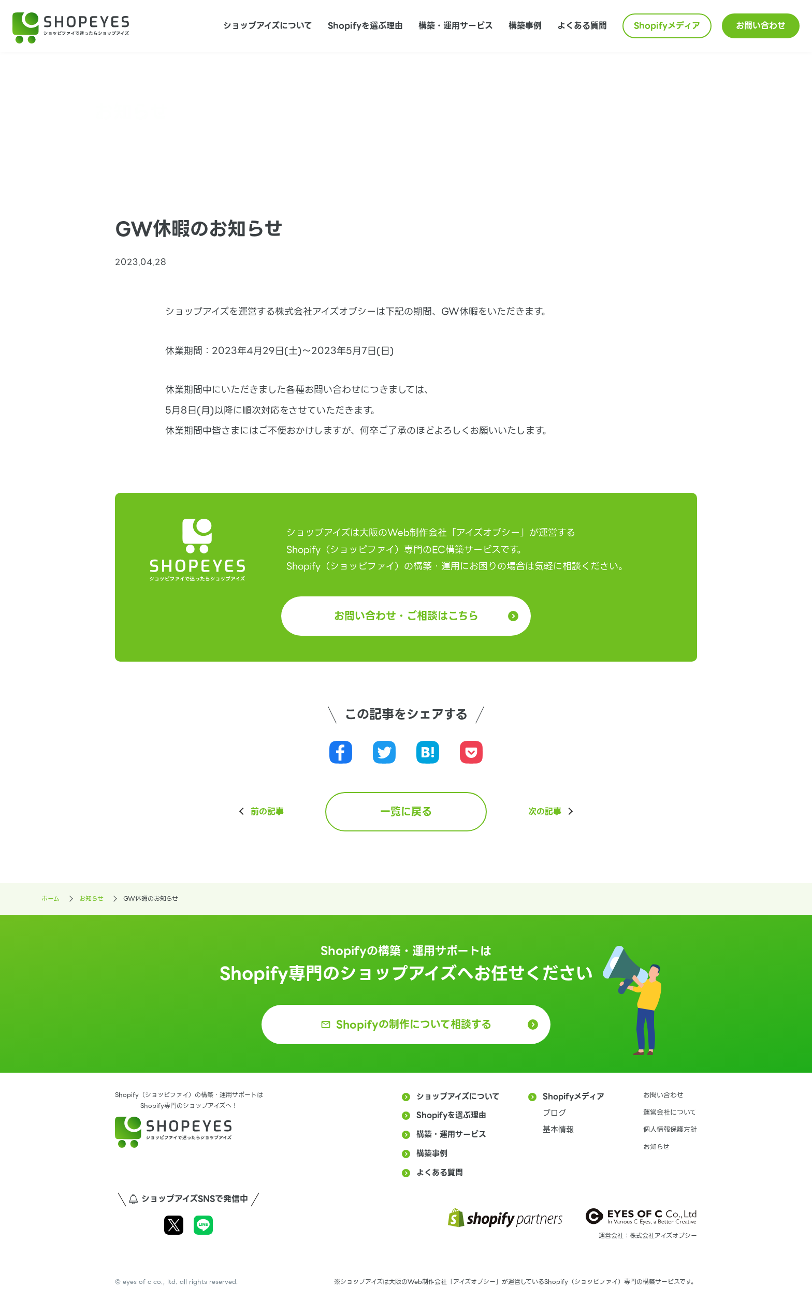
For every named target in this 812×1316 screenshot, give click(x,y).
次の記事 (544, 812)
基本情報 (558, 1129)
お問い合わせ (761, 25)
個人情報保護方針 (670, 1129)
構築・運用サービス (455, 25)
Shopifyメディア (667, 25)
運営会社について (670, 1112)
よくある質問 (582, 25)
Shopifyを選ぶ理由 (365, 25)
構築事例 (525, 25)
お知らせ (656, 1147)
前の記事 (267, 812)
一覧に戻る (406, 811)
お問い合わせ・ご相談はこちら (406, 616)
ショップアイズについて (267, 25)
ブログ (554, 1113)
